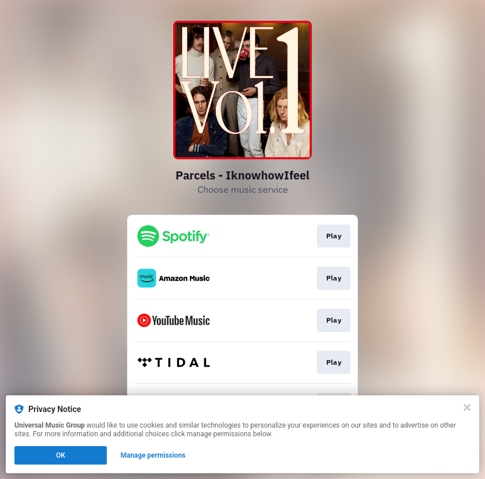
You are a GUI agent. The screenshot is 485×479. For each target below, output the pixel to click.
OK (60, 455)
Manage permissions (153, 455)
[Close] (467, 407)
